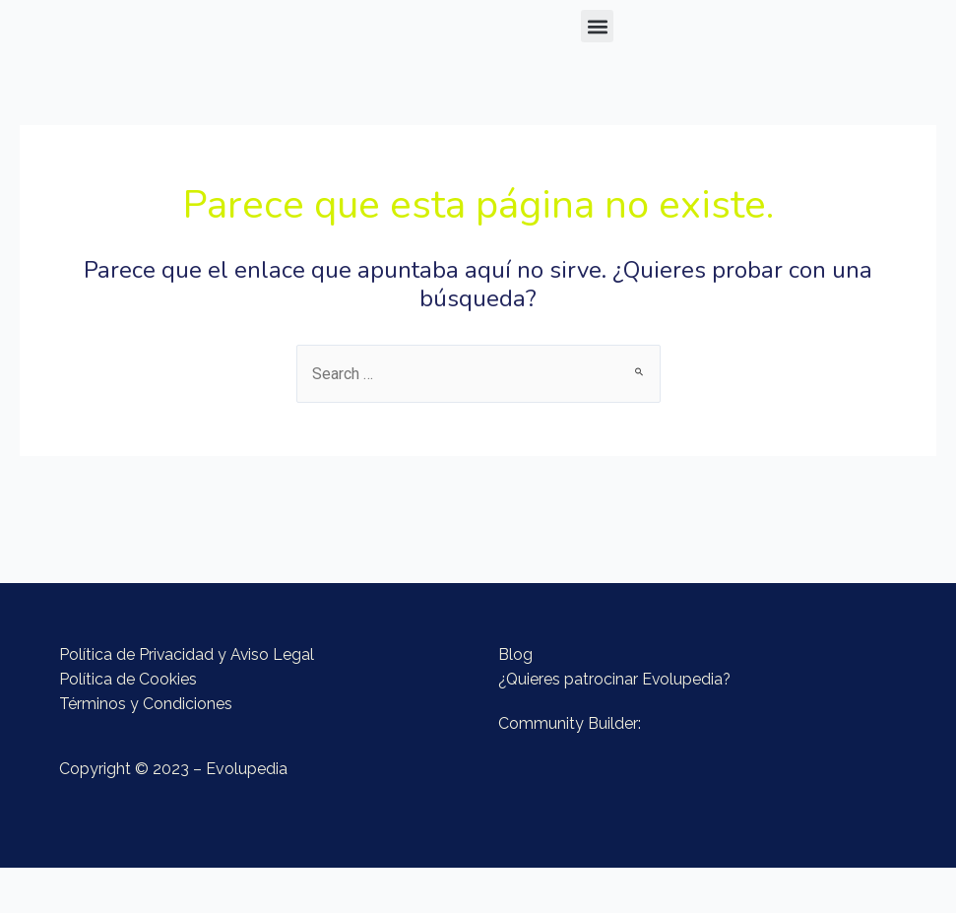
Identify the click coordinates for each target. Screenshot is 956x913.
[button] (597, 26)
